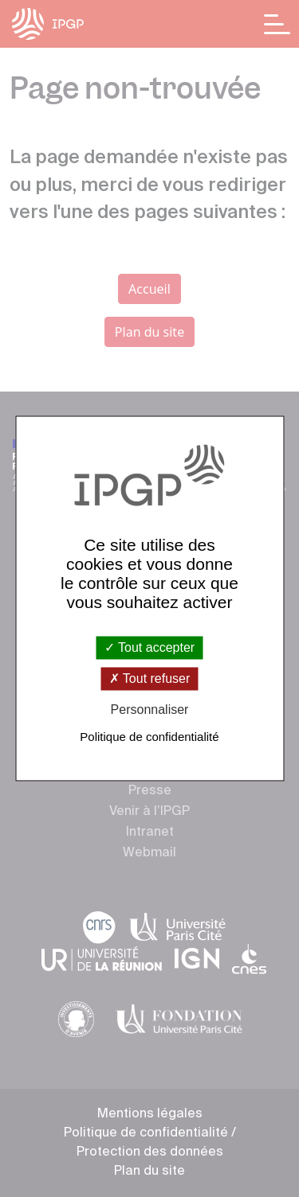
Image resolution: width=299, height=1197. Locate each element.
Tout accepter (149, 647)
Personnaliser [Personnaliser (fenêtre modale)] (150, 709)
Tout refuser (150, 678)
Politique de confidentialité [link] (149, 737)
